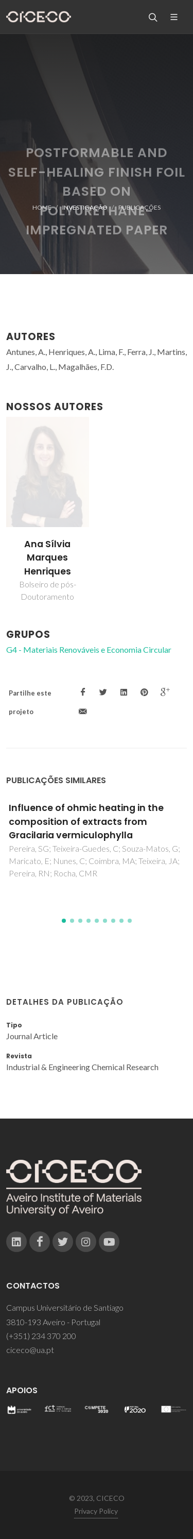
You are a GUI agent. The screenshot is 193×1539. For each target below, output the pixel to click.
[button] (64, 921)
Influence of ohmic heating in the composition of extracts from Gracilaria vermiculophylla (86, 821)
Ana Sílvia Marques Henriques (47, 558)
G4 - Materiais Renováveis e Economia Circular (88, 649)
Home (41, 207)
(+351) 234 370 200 (41, 1336)
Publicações (139, 207)
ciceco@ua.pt (30, 1350)
